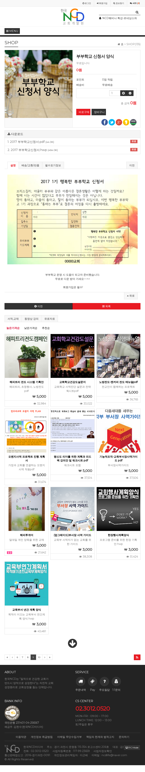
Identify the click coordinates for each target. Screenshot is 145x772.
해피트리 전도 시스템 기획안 (27, 382)
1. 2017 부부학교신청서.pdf (72, 142)
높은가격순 (13, 328)
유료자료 (49, 318)
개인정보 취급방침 (42, 737)
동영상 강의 (32, 318)
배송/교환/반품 (30, 165)
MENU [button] (12, 31)
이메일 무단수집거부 (69, 737)
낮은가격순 (30, 328)
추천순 (46, 328)
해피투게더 (26, 535)
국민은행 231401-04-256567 (22, 722)
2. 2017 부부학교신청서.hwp (72, 150)
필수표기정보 (53, 165)
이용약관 (21, 737)
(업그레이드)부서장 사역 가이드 (72, 535)
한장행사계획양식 (118, 535)
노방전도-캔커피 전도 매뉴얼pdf (118, 382)
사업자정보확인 (102, 751)
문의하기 (124, 737)
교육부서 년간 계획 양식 (26, 609)
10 (39, 657)
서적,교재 (13, 318)
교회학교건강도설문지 (72, 382)
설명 (13, 165)
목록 (106, 306)
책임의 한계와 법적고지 (100, 737)
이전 (132, 165)
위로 (131, 295)
